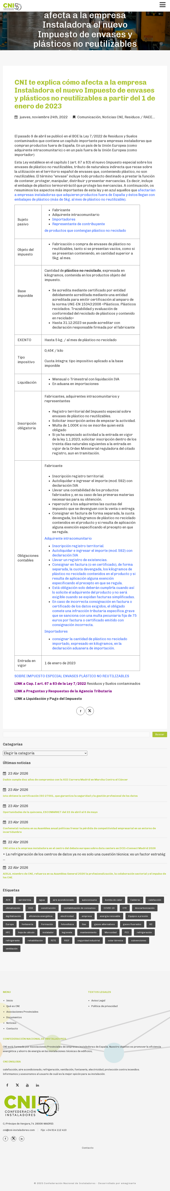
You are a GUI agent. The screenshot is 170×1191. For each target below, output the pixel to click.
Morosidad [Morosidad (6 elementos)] (111, 932)
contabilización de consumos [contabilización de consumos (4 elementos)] (80, 908)
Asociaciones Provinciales (22, 1011)
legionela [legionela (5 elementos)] (67, 932)
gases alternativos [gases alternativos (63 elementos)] (104, 924)
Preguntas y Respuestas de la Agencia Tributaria (69, 691)
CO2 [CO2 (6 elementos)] (30, 908)
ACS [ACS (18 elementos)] (8, 900)
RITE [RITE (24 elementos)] (53, 940)
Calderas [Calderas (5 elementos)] (135, 900)
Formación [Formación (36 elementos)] (47, 924)
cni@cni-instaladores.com (19, 1130)
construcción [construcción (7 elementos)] (48, 908)
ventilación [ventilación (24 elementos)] (12, 948)
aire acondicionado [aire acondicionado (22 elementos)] (63, 900)
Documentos (14, 1017)
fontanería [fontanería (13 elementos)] (27, 924)
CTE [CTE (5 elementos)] (125, 908)
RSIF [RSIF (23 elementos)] (66, 940)
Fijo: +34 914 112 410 (53, 1130)
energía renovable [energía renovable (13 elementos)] (110, 916)
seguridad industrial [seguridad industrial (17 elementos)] (88, 940)
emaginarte (128, 1183)
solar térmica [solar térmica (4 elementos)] (115, 940)
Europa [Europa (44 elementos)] (10, 924)
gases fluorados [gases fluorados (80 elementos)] (132, 924)
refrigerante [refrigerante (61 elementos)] (13, 940)
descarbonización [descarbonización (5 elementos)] (145, 908)
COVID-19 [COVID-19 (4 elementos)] (109, 908)
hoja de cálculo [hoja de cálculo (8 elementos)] (26, 932)
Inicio (9, 1000)
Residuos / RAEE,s (140, 117)
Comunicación (89, 117)
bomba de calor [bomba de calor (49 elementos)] (113, 900)
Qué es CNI (13, 1006)
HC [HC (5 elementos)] (150, 924)
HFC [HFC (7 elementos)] (8, 932)
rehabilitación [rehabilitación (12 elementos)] (35, 940)
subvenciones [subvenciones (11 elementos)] (138, 940)
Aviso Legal (98, 1000)
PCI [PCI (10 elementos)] (127, 932)
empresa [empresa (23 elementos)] (87, 916)
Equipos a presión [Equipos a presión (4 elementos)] (138, 916)
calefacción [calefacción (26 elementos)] (154, 900)
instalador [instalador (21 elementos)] (48, 932)
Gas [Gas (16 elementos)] (84, 924)
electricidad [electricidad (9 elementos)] (67, 916)
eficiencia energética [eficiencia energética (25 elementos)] (40, 916)
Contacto (12, 1028)
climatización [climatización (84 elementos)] (13, 908)
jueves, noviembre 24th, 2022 (44, 117)
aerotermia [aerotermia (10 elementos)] (25, 900)
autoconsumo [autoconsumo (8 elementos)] (89, 900)
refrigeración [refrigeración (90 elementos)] (144, 932)
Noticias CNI (112, 117)
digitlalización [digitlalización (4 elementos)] (13, 916)
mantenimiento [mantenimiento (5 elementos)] (88, 932)
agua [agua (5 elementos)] (42, 900)
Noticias (11, 1022)
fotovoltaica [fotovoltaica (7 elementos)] (67, 924)
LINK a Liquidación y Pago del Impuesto (48, 699)
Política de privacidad (104, 1006)
